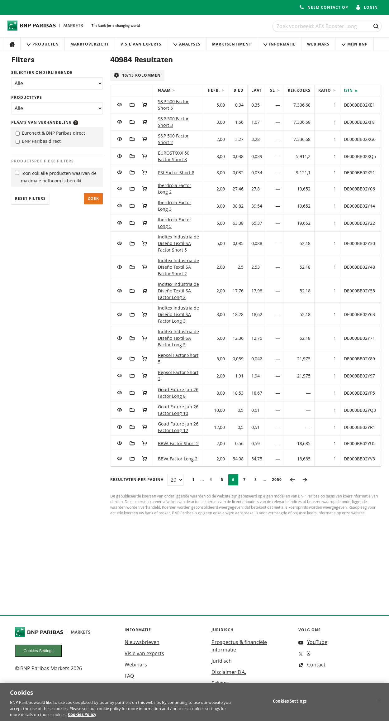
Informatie (279, 44)
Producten (42, 44)
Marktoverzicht (89, 44)
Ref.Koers (299, 90)
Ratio (325, 90)
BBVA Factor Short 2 (178, 443)
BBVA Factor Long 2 (177, 459)
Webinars (318, 44)
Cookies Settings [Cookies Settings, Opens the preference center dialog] (289, 702)
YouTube (312, 642)
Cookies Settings (39, 650)
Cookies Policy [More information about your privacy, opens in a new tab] (82, 716)
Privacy (219, 683)
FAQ (129, 675)
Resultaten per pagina (137, 479)
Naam (165, 90)
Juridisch (221, 660)
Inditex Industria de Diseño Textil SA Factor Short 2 (178, 266)
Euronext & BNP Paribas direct (50, 133)
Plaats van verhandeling (44, 122)
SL (273, 90)
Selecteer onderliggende (42, 72)
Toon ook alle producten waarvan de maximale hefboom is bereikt (56, 177)
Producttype (26, 97)
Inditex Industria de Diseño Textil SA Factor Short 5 (178, 243)
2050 (279, 479)
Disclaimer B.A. (228, 672)
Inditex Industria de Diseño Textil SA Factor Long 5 (178, 338)
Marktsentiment (231, 44)
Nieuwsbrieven (142, 642)
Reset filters (30, 198)
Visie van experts (141, 44)
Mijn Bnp (354, 44)
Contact (311, 664)
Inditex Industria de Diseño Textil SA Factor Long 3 (178, 314)
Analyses (187, 44)
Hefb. (214, 90)
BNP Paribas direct (38, 141)
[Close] (379, 702)
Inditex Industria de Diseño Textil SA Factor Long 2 (178, 290)
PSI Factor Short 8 (176, 172)
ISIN (349, 90)
